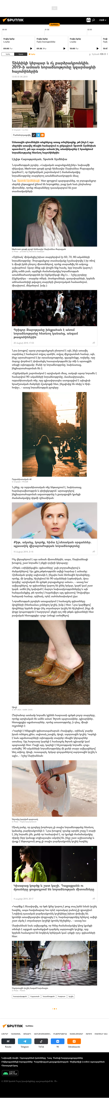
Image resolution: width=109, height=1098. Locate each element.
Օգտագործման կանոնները (33, 1058)
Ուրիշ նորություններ (46, 41)
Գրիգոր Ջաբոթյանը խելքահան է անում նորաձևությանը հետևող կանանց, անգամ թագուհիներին (46, 333)
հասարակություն (20, 996)
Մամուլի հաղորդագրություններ (68, 1058)
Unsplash (17, 130)
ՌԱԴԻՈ (89, 1034)
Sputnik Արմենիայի (28, 180)
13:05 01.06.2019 (19, 76)
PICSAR (25, 482)
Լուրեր (6, 41)
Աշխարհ (27, 1034)
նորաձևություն (49, 996)
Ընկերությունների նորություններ (17, 1061)
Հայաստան (34, 996)
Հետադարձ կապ (9, 1065)
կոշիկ (71, 996)
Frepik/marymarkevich (28, 822)
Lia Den (25, 130)
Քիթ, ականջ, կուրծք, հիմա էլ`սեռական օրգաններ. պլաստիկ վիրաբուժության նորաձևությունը (53, 544)
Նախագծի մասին (9, 1058)
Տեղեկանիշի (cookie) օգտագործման (87, 1061)
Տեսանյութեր (76, 1034)
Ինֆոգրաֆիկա (60, 1034)
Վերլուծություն (42, 1034)
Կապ (49, 1058)
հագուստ (61, 996)
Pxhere (22, 990)
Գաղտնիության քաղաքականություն (51, 1061)
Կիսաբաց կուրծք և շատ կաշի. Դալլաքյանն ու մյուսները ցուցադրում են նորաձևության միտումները (54, 889)
